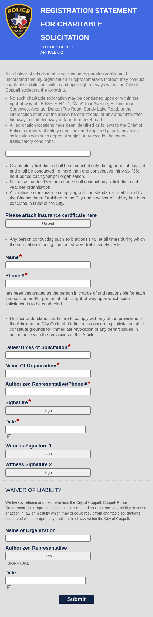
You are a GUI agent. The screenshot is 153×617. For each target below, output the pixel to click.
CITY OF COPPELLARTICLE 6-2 (57, 49)
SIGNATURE (18, 563)
